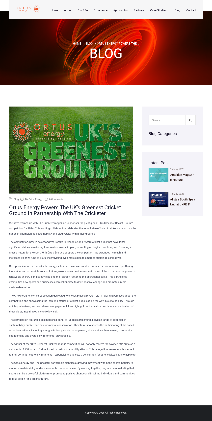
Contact (191, 10)
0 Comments (56, 199)
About (68, 10)
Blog (178, 10)
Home (54, 10)
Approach (119, 10)
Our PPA (83, 10)
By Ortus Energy (34, 199)
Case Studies (158, 10)
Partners (139, 10)
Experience (100, 10)
